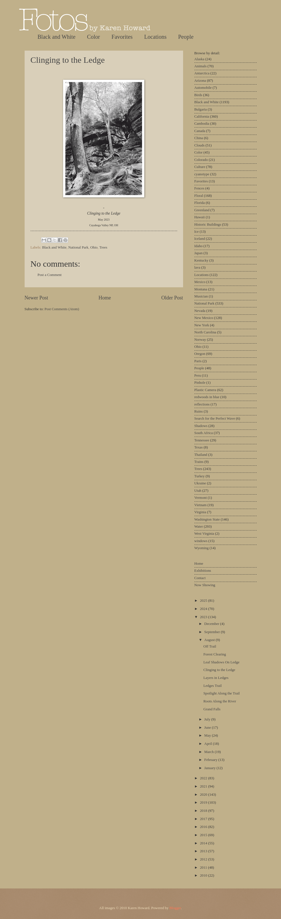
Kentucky (201, 260)
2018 (204, 811)
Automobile (203, 88)
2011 (204, 868)
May (208, 735)
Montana (200, 289)
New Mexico (203, 318)
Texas (198, 447)
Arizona (200, 81)
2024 (204, 609)
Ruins (198, 411)
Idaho (198, 246)
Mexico (199, 282)
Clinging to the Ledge (68, 59)
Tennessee (201, 440)
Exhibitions (202, 571)
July (207, 719)
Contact (200, 578)
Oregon (199, 354)
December (212, 624)
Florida (199, 203)
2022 (204, 778)
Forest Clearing (214, 654)
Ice (196, 232)
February (211, 760)
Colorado (201, 160)
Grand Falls (211, 709)
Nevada (199, 311)
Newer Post (36, 298)
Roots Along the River (219, 701)
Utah (197, 491)
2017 (204, 819)
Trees (103, 247)
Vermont (200, 498)
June (208, 728)
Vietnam (200, 505)
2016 (204, 827)
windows (201, 541)
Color (93, 37)
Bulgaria (200, 109)
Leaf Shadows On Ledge (221, 662)
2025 (204, 601)
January (210, 768)
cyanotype (201, 174)
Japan (198, 253)
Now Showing (204, 585)
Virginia (200, 512)
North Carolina (205, 332)
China (198, 138)
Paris (198, 361)
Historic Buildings (207, 224)
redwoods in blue (207, 397)
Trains (198, 462)
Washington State (207, 519)
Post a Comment (50, 275)
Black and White (57, 37)
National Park (78, 247)
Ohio (94, 247)
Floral (198, 196)
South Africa (203, 433)
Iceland (199, 239)
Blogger (175, 908)
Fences (199, 188)
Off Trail (209, 646)
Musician (201, 296)
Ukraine (200, 483)
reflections (202, 404)
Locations (155, 37)
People (185, 37)
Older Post (172, 298)
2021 (204, 786)
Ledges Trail (212, 686)
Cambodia (201, 124)
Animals (200, 66)
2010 (204, 875)
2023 (204, 617)
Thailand (200, 455)
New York (201, 325)
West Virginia (204, 534)
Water (198, 526)
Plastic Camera (205, 390)
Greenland (202, 210)
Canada (199, 131)
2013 (204, 851)
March (209, 752)
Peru (197, 375)
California (201, 116)
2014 (204, 843)
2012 (204, 859)
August (210, 640)
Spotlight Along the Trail (221, 693)
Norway (200, 340)
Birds (198, 95)
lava (197, 267)
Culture (199, 167)
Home (104, 298)
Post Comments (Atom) (61, 309)
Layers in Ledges (216, 678)
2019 (204, 802)
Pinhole (199, 383)
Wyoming (201, 548)
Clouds (199, 145)
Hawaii (199, 217)
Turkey (199, 476)
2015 (204, 835)
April (208, 744)
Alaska (199, 59)
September (212, 632)
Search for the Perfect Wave (214, 418)
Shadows (201, 426)
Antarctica (202, 73)
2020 (204, 795)
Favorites (121, 37)
